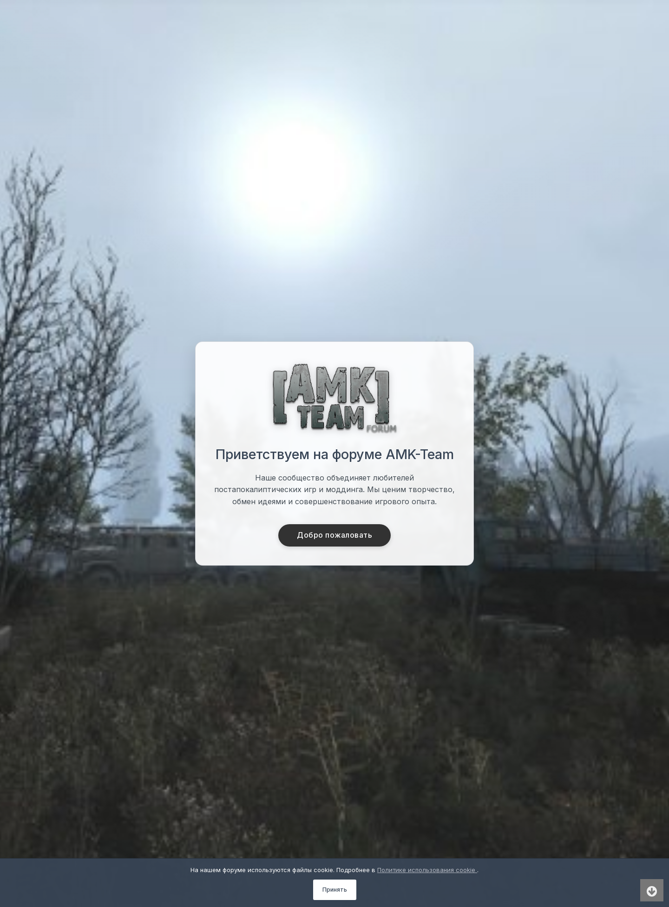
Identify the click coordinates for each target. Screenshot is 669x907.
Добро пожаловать (335, 535)
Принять (334, 889)
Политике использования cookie (427, 870)
